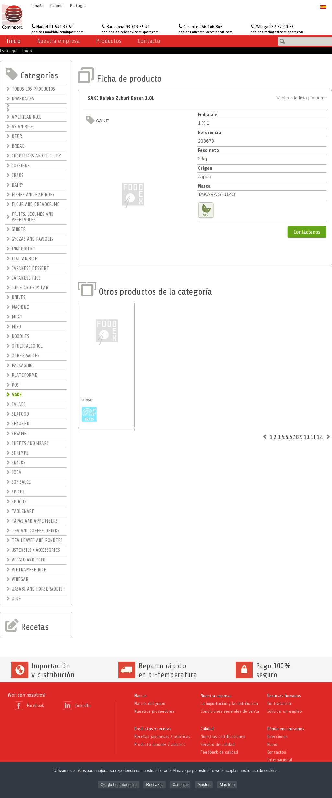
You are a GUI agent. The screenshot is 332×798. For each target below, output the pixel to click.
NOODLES (20, 336)
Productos (108, 41)
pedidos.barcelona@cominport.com (130, 32)
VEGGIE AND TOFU (28, 560)
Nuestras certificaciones (223, 736)
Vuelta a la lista (291, 97)
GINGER (19, 229)
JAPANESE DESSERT (30, 268)
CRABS (17, 175)
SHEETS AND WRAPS (30, 443)
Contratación (279, 703)
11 (312, 437)
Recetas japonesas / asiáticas (162, 736)
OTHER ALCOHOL (27, 346)
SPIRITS (19, 501)
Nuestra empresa (216, 695)
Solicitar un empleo (284, 711)
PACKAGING (22, 365)
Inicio (13, 41)
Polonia (56, 5)
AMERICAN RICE (26, 117)
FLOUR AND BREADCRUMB (36, 204)
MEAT (17, 317)
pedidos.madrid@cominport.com (57, 32)
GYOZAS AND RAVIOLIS (32, 239)
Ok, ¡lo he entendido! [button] (119, 785)
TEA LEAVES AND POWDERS (37, 540)
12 (319, 437)
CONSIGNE (21, 165)
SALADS (19, 404)
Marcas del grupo (149, 703)
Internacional (279, 760)
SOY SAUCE (21, 482)
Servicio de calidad (218, 744)
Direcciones (277, 736)
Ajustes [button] (204, 785)
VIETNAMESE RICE (29, 569)
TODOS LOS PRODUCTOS (33, 89)
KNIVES (18, 297)
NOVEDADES (23, 99)
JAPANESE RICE (26, 278)
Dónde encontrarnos (285, 728)
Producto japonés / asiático (160, 744)
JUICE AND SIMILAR (30, 288)
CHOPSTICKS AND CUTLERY (36, 156)
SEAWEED (20, 424)
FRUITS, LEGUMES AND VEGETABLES (32, 217)
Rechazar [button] (154, 785)
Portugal (78, 5)
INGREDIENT (23, 249)
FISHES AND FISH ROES (33, 195)
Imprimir (318, 97)
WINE (16, 599)
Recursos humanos (284, 695)
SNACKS (18, 463)
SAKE (17, 395)
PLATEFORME (24, 375)
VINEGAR (20, 579)
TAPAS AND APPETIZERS (35, 521)
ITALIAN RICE (24, 258)
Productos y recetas (152, 728)
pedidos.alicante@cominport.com (205, 32)
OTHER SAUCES (25, 356)
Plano (272, 744)
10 (306, 437)
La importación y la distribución (229, 703)
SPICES (18, 492)
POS (15, 385)
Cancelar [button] (180, 785)
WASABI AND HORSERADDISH (38, 589)
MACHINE (20, 307)
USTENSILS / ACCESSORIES (36, 550)
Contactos (276, 752)
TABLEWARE (23, 511)
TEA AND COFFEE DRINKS (35, 531)
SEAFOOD (20, 414)
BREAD (18, 146)
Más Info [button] (227, 785)
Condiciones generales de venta (230, 711)
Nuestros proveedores (154, 711)
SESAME (19, 433)
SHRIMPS (20, 453)
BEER (17, 136)
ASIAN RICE (22, 127)
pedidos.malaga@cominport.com (277, 32)
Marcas (140, 695)
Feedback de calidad (219, 752)
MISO (16, 327)
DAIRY (17, 185)
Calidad (207, 728)
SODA (16, 472)
